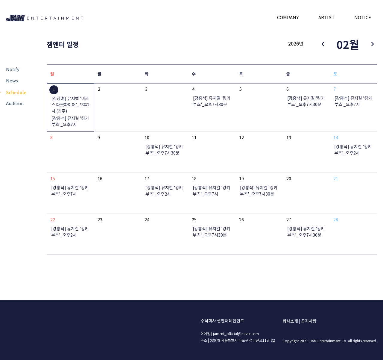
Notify (12, 69)
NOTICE (362, 17)
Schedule (16, 92)
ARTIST (326, 17)
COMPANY (288, 17)
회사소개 (290, 321)
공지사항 (309, 321)
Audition (15, 103)
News (12, 81)
